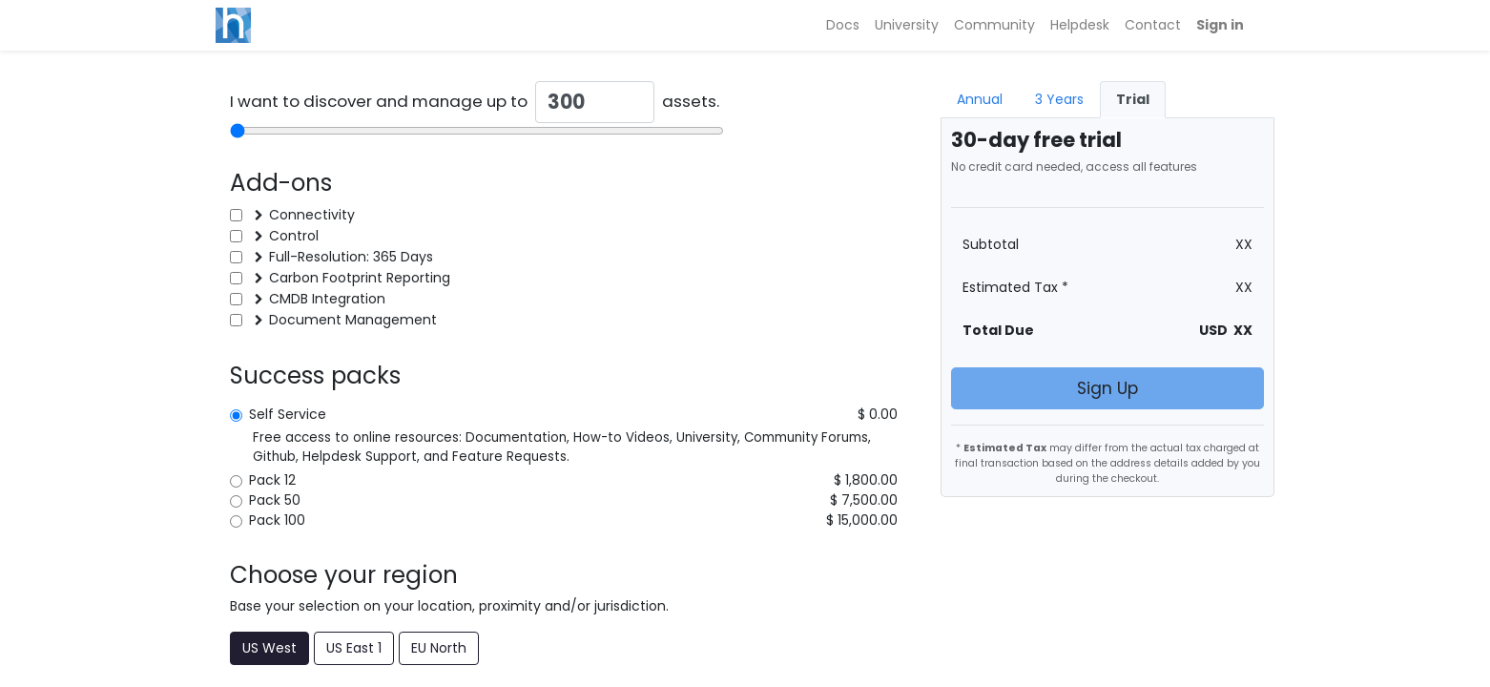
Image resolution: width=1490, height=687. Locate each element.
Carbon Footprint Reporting (359, 277)
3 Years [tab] (1059, 99)
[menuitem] (842, 25)
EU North (438, 647)
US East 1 (354, 647)
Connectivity (312, 214)
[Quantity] (594, 102)
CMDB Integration (327, 298)
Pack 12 (276, 479)
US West (269, 647)
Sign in (1220, 24)
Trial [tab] (1132, 99)
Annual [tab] (980, 99)
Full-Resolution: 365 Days (351, 256)
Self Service (291, 414)
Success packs (315, 375)
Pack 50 (278, 500)
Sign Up (1107, 388)
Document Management (353, 319)
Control (294, 235)
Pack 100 (281, 520)
